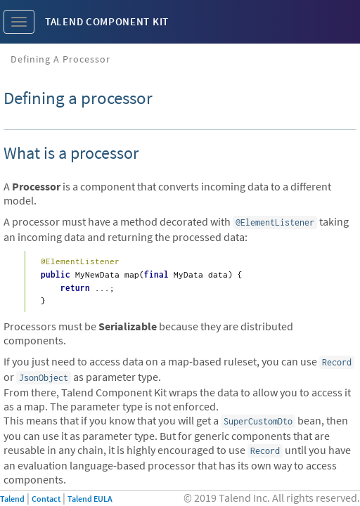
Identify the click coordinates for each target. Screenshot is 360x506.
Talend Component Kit (107, 21)
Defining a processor (60, 59)
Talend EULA (90, 498)
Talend (12, 498)
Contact (46, 498)
